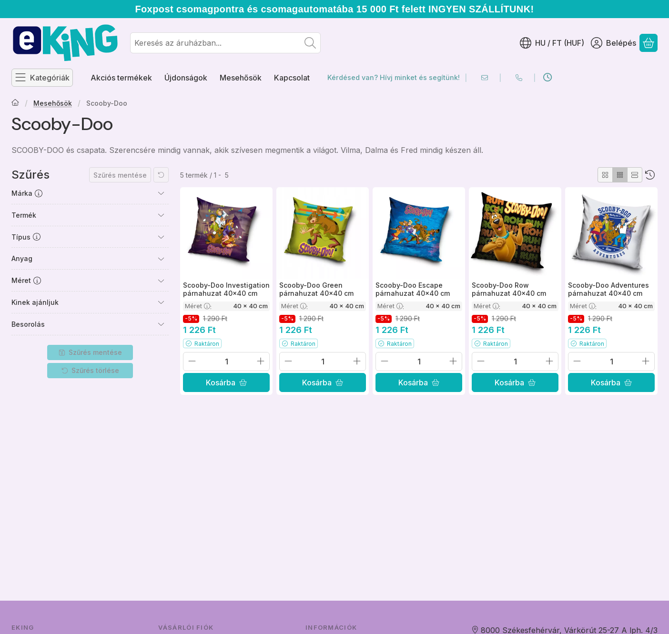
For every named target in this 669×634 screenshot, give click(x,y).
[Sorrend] (650, 174)
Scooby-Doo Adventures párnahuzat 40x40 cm (608, 289)
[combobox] (225, 42)
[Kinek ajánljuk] (161, 302)
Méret (198, 306)
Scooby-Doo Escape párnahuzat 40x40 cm (412, 289)
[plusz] (260, 361)
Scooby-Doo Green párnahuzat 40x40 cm (316, 289)
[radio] (605, 174)
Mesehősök (52, 103)
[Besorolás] (161, 324)
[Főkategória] (15, 103)
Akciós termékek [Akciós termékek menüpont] (121, 77)
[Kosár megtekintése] (648, 43)
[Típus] (161, 236)
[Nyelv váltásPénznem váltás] (552, 43)
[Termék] (161, 214)
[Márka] (161, 193)
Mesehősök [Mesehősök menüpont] (241, 77)
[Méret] (161, 280)
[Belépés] (613, 43)
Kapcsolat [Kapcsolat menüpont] (292, 77)
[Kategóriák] (42, 78)
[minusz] (192, 361)
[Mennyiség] (226, 361)
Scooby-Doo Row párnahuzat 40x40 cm (509, 289)
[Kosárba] (226, 382)
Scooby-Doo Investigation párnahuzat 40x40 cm (226, 289)
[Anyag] (161, 258)
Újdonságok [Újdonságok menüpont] (185, 77)
